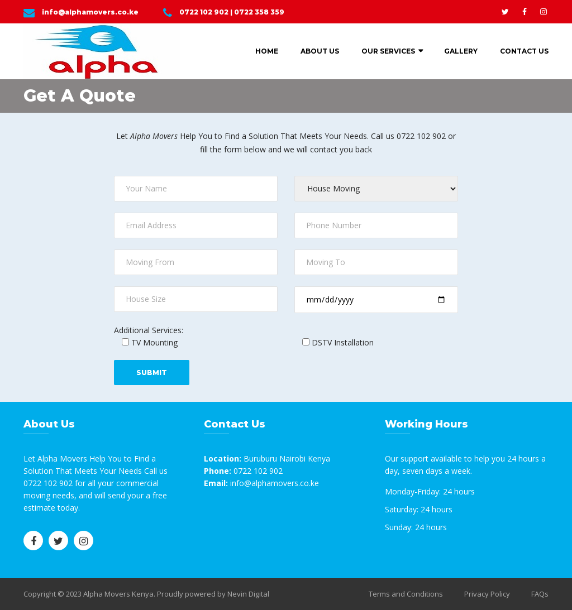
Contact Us (524, 51)
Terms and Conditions (406, 594)
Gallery (461, 51)
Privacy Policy (487, 594)
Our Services (388, 51)
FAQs (540, 594)
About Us (320, 51)
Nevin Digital (248, 594)
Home (266, 51)
